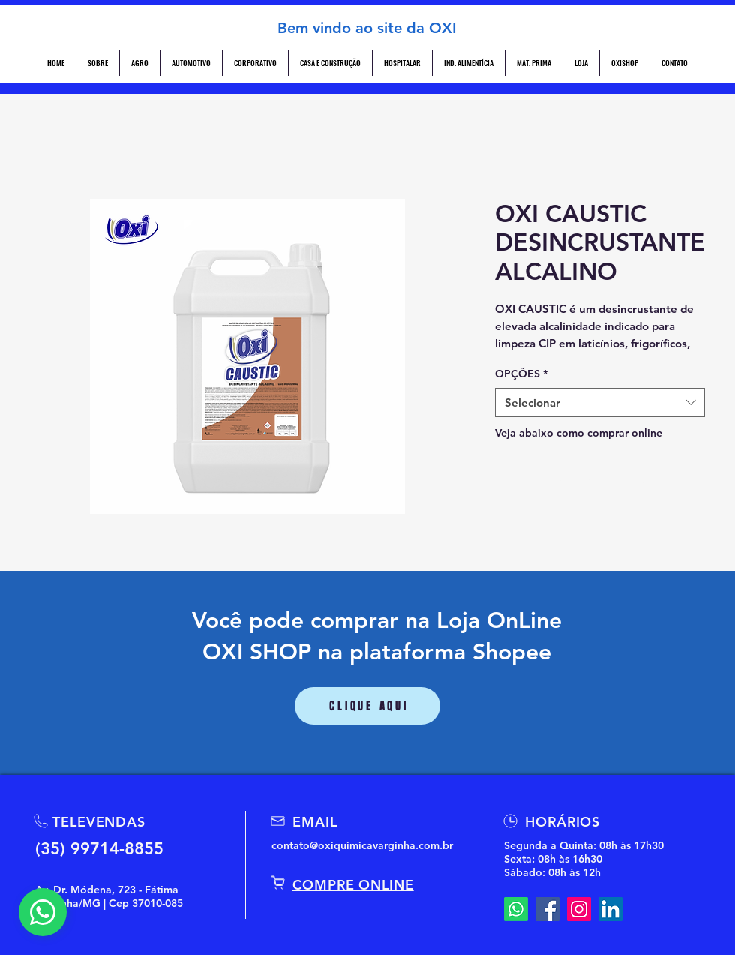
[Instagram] (579, 909)
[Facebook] (548, 909)
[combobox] (600, 402)
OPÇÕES (521, 373)
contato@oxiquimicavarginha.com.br (362, 845)
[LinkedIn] (610, 909)
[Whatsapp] (516, 909)
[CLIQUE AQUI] (367, 706)
